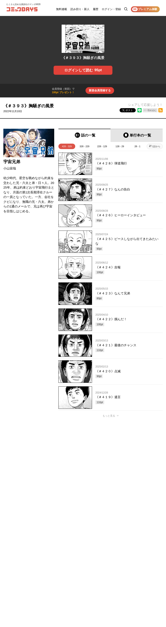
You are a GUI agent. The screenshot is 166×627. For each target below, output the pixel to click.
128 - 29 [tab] (120, 146)
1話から (156, 146)
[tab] (84, 135)
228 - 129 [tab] (102, 146)
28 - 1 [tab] (137, 146)
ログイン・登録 (111, 9)
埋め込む (152, 110)
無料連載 (61, 9)
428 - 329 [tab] (67, 146)
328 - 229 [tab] (84, 146)
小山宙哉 (9, 168)
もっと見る (109, 415)
